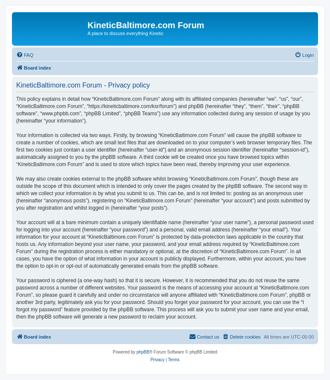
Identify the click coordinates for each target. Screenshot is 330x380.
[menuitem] (24, 55)
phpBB (143, 352)
